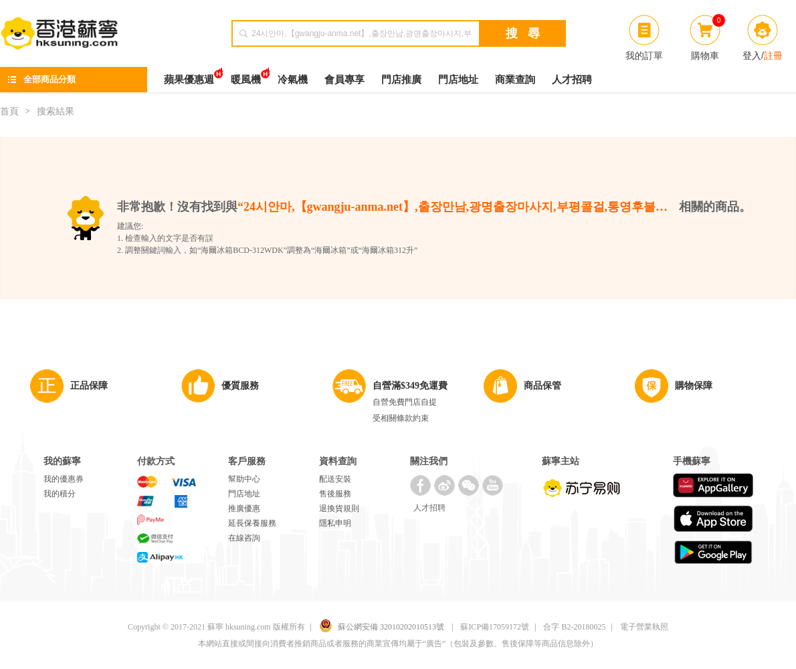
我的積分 (59, 493)
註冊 (773, 55)
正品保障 (89, 386)
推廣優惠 (244, 508)
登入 (751, 55)
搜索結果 (55, 111)
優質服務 (240, 386)
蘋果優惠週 (189, 76)
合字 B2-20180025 (574, 627)
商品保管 (542, 386)
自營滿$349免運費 (410, 386)
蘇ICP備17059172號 (494, 627)
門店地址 (458, 79)
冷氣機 (293, 79)
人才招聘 (572, 79)
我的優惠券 (63, 479)
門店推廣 (401, 79)
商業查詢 (515, 79)
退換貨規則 (339, 508)
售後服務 (335, 493)
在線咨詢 (244, 538)
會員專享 (344, 79)
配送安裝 (335, 479)
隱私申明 (335, 523)
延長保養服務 (252, 523)
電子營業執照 (644, 627)
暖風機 (246, 76)
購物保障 (693, 386)
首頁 (9, 111)
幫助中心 (244, 479)
